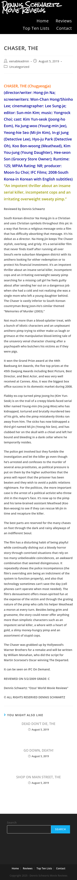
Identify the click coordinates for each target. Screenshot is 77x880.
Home (43, 21)
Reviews (64, 21)
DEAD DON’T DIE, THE (38, 723)
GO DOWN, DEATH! (39, 750)
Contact (64, 28)
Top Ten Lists (36, 28)
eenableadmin (19, 61)
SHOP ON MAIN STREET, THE (38, 777)
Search (12, 822)
